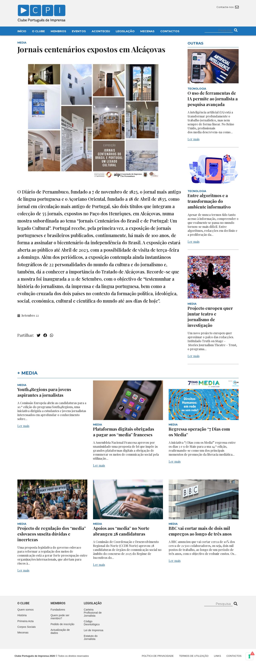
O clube (23, 603)
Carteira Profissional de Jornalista (93, 612)
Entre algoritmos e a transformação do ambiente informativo (209, 201)
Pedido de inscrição (62, 624)
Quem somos (25, 609)
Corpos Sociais (26, 626)
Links (217, 655)
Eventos (79, 31)
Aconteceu (101, 31)
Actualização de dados (60, 631)
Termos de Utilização (194, 655)
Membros (58, 31)
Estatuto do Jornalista (91, 637)
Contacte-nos (227, 7)
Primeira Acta (25, 621)
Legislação (125, 31)
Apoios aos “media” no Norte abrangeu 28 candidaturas (121, 531)
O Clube (38, 31)
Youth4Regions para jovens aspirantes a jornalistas (44, 392)
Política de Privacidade (158, 655)
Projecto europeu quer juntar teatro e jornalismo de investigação (210, 316)
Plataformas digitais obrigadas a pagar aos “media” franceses (123, 431)
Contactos (169, 31)
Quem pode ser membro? (60, 617)
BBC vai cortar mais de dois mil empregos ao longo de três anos (200, 531)
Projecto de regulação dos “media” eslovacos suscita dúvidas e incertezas (51, 533)
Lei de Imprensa (93, 630)
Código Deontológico (92, 623)
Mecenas (147, 31)
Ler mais (193, 139)
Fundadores (58, 609)
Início (21, 31)
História (22, 615)
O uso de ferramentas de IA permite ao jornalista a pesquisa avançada (213, 98)
